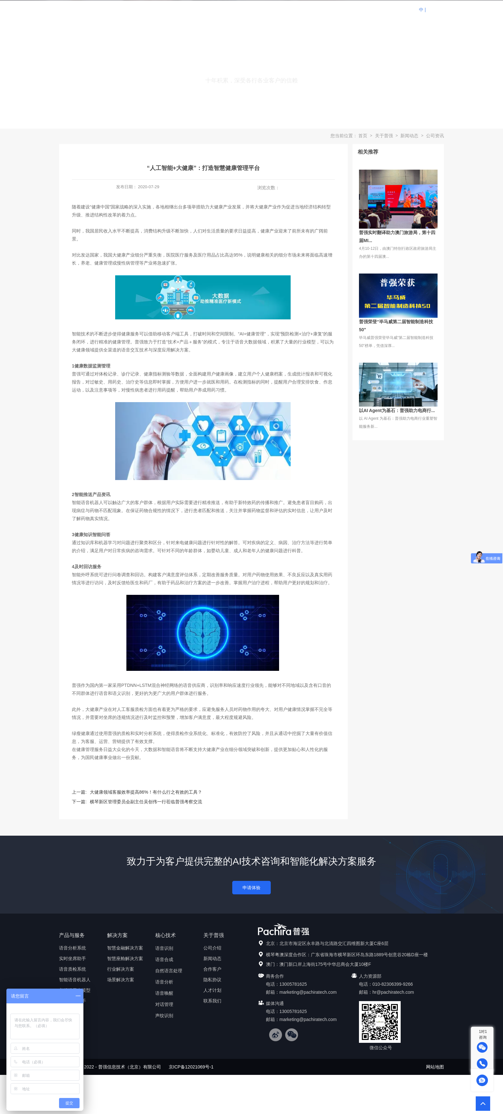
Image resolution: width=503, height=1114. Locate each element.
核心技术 (324, 9)
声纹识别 (164, 1015)
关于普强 (359, 9)
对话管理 (164, 1004)
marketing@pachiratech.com (308, 992)
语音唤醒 (164, 993)
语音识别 (164, 948)
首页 (182, 9)
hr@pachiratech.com (393, 992)
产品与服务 (218, 9)
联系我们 (394, 9)
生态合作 (288, 9)
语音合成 (164, 959)
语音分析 (164, 981)
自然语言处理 (168, 970)
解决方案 (253, 9)
